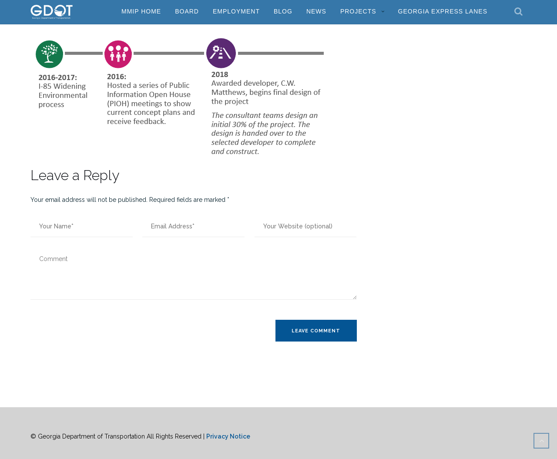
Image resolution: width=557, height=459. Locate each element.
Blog (283, 11)
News (316, 11)
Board (187, 11)
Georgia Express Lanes (442, 11)
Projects (358, 11)
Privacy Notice (228, 436)
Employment (236, 11)
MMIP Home (141, 11)
